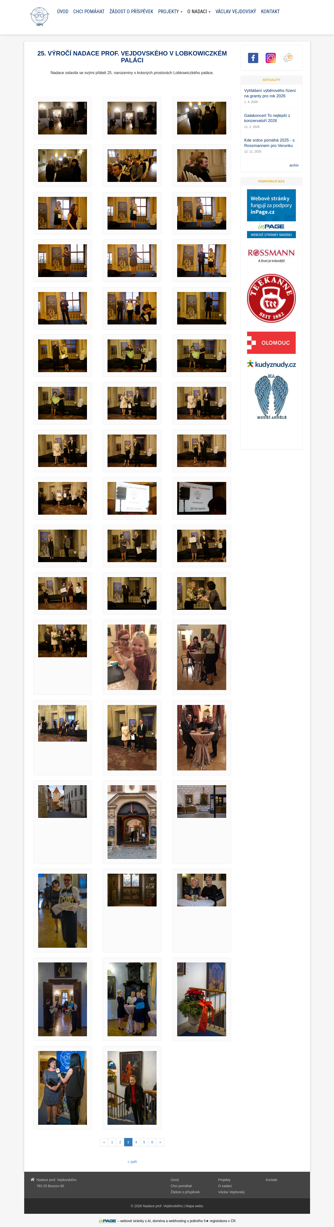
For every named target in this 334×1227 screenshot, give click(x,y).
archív (294, 165)
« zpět (132, 1162)
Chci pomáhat (89, 11)
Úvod (62, 11)
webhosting (177, 1221)
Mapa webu (194, 1206)
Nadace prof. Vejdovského (163, 1206)
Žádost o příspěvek (131, 11)
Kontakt (270, 11)
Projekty (224, 1180)
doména (159, 1221)
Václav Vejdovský (235, 11)
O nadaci (225, 1186)
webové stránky (132, 1221)
